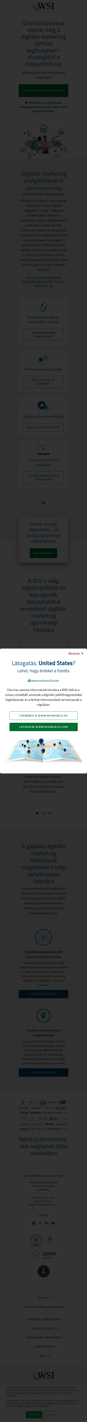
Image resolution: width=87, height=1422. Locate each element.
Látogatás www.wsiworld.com (43, 726)
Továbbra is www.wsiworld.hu (43, 715)
